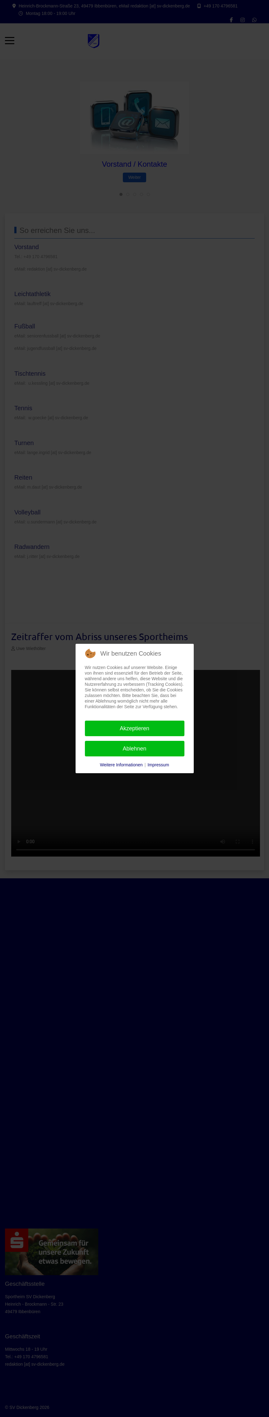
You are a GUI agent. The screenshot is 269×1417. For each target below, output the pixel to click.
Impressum (158, 764)
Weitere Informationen (121, 764)
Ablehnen (134, 749)
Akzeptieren (134, 728)
